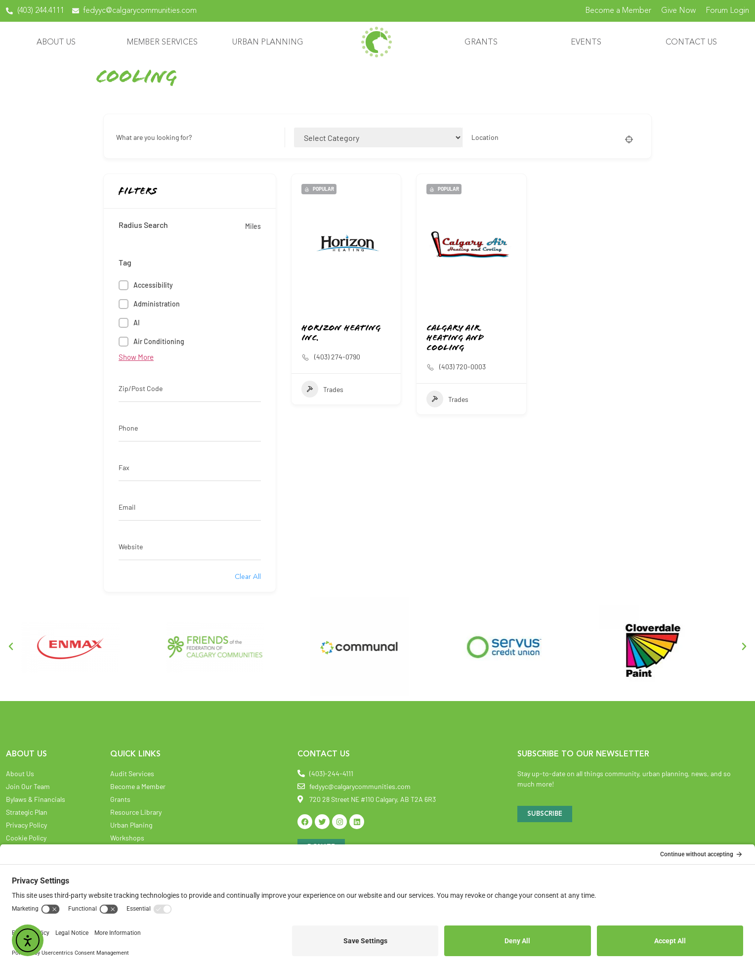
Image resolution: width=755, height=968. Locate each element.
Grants (483, 42)
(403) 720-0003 (462, 366)
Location (485, 137)
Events (588, 42)
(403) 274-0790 (337, 356)
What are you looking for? (154, 137)
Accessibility (153, 285)
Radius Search (143, 225)
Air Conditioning (158, 341)
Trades (322, 389)
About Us (59, 42)
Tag (125, 262)
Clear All (248, 576)
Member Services (165, 42)
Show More (136, 356)
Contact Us (694, 42)
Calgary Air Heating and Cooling (455, 338)
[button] (11, 647)
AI (136, 322)
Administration (156, 304)
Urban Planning (270, 42)
